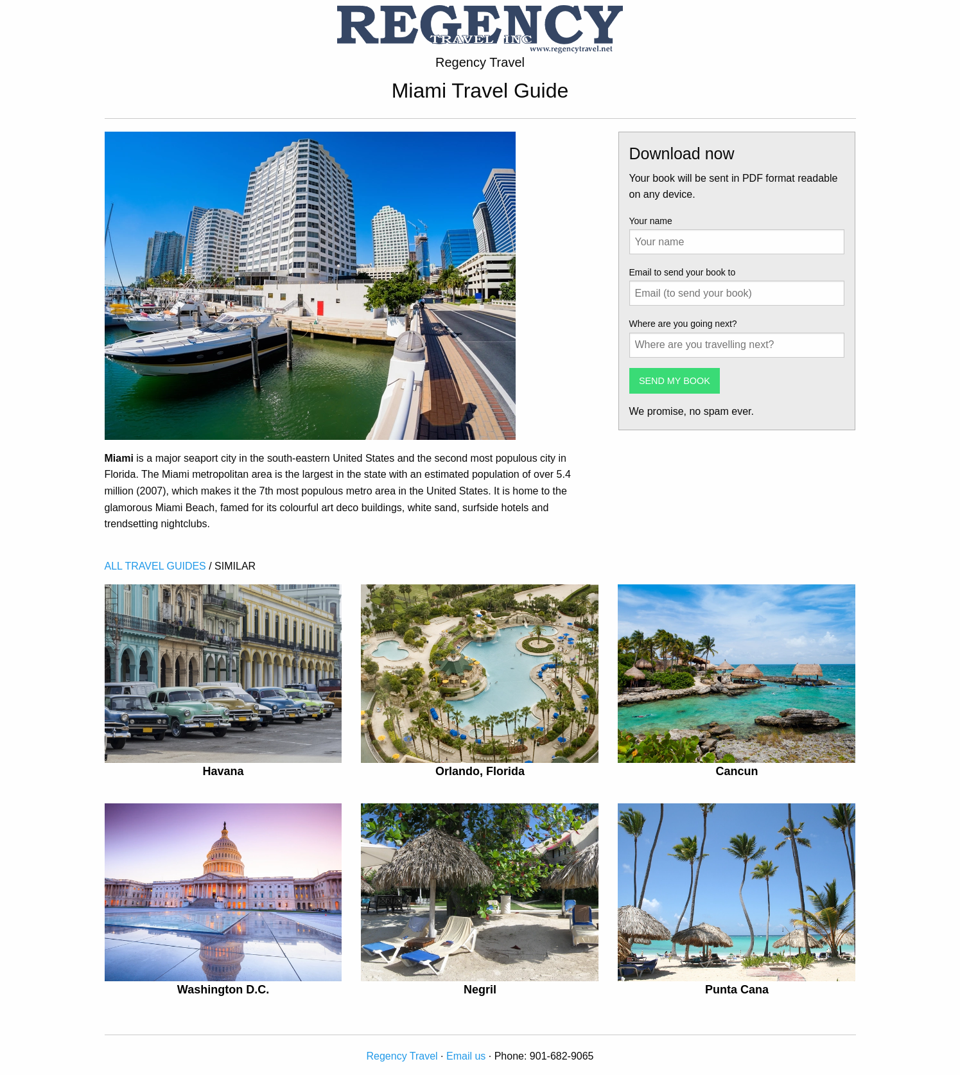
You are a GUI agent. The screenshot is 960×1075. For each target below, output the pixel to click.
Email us (465, 1056)
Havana (222, 771)
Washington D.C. (223, 989)
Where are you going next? (683, 324)
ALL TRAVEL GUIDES (155, 566)
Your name (650, 221)
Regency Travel (401, 1056)
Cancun (736, 771)
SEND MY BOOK (674, 381)
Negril (480, 989)
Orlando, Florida (480, 771)
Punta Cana (737, 989)
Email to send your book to (682, 272)
